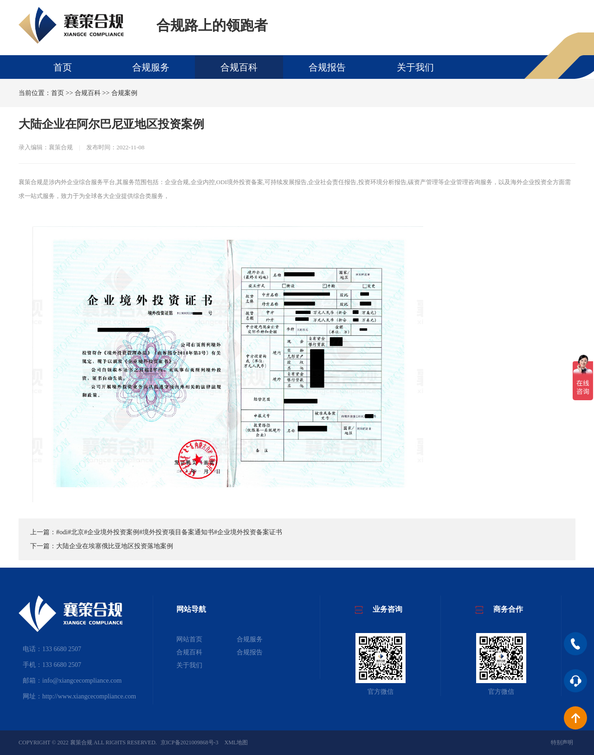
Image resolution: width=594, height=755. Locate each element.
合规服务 (150, 67)
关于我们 (415, 67)
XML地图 (236, 742)
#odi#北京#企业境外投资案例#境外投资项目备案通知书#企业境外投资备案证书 (169, 532)
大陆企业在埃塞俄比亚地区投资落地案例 (114, 546)
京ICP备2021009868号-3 (190, 742)
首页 (62, 67)
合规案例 (124, 93)
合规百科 (239, 67)
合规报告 (327, 67)
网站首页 (189, 639)
